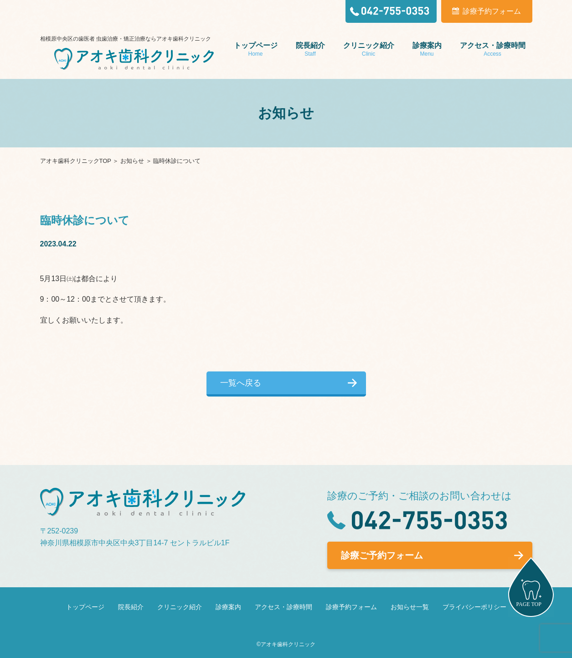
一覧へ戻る (240, 382)
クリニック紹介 (179, 607)
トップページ (85, 607)
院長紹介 (131, 607)
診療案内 (228, 607)
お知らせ (132, 160)
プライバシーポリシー (474, 607)
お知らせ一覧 (410, 607)
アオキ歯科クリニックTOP (75, 160)
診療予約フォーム (351, 607)
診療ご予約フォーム (382, 555)
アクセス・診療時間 (283, 607)
